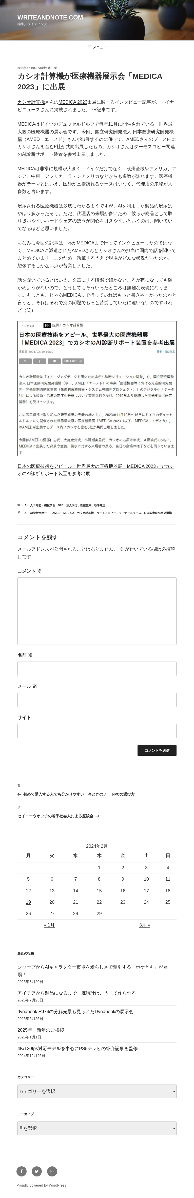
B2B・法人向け (67, 505)
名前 (24, 655)
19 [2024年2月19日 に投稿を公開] (28, 902)
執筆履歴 (99, 505)
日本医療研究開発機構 (158, 512)
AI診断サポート (40, 512)
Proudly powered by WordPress (41, 1185)
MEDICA (68, 512)
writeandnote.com (50, 17)
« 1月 (49, 925)
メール (27, 686)
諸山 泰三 (54, 67)
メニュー (97, 47)
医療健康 (85, 505)
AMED (56, 512)
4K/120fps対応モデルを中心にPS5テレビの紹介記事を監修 (77, 1048)
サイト (24, 717)
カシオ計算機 (31, 102)
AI (26, 512)
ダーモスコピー (106, 512)
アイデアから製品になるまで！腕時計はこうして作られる (76, 993)
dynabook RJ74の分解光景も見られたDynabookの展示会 (75, 1011)
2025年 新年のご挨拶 (40, 1030)
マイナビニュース (130, 512)
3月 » (144, 925)
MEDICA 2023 (73, 102)
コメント (29, 571)
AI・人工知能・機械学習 (40, 505)
